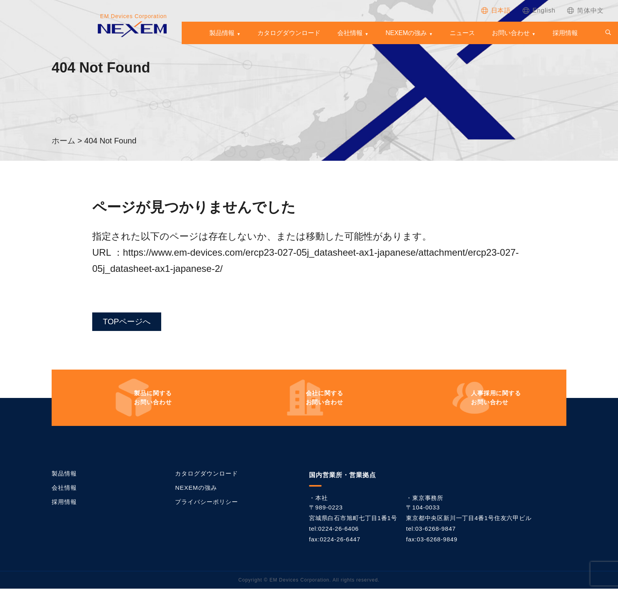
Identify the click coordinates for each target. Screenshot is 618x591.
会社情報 (350, 33)
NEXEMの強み (406, 33)
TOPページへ (131, 323)
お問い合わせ (511, 33)
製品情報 (222, 33)
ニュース (462, 33)
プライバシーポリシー (206, 504)
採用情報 (565, 33)
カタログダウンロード (288, 33)
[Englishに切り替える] (539, 10)
